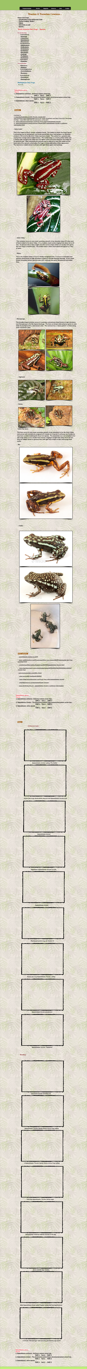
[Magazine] (46, 8)
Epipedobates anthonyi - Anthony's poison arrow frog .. (33, 93)
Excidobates (24, 50)
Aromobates (24, 77)
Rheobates (24, 73)
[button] (85, 2)
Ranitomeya (24, 57)
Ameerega (24, 36)
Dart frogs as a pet (24, 24)
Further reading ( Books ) (27, 21)
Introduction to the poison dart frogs (31, 19)
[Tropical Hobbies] (27, 8)
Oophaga (24, 54)
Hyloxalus (24, 61)
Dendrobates (25, 49)
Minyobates (24, 52)
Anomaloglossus (26, 71)
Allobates (24, 67)
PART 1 (36, 95)
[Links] (60, 8)
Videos (21, 23)
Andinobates (25, 47)
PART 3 (48, 95)
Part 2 (42, 95)
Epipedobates (25, 40)
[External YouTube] (45, 745)
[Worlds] (38, 8)
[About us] (53, 8)
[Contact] (67, 8)
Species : (21, 26)
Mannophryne (25, 79)
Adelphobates (25, 45)
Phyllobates (24, 56)
